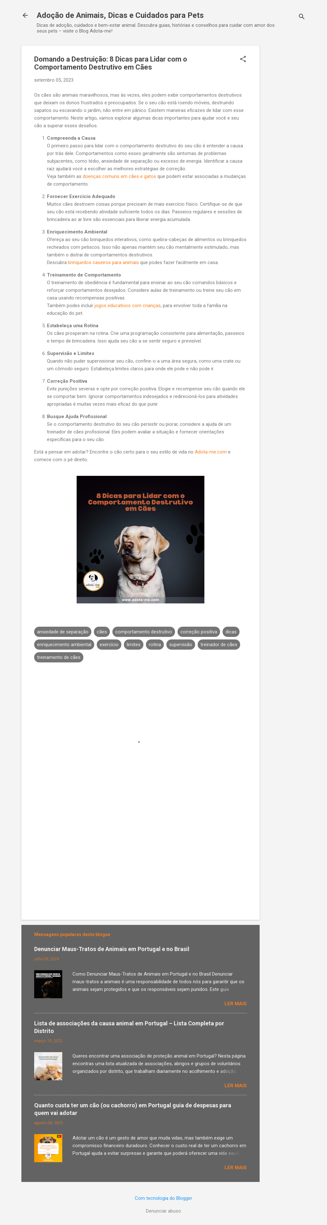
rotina (155, 644)
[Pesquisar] (302, 17)
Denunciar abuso (163, 1211)
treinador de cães (219, 644)
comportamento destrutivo (143, 632)
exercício (109, 644)
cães (102, 632)
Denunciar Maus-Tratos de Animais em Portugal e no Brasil (111, 949)
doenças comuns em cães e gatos (119, 176)
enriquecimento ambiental (64, 644)
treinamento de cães (58, 657)
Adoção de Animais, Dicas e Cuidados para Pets (120, 15)
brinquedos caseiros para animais (103, 262)
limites (134, 644)
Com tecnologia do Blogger (163, 1198)
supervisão (180, 644)
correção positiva (198, 632)
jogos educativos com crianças (128, 305)
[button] (243, 59)
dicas (231, 632)
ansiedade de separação (62, 632)
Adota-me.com (211, 452)
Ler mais (235, 1004)
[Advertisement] (285, 141)
